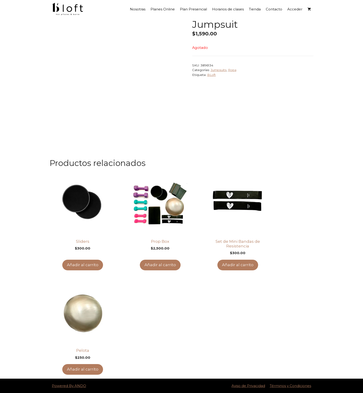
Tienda (255, 9)
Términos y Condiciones (290, 386)
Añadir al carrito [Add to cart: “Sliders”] (82, 264)
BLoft (211, 75)
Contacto (274, 9)
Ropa (232, 70)
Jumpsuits (218, 70)
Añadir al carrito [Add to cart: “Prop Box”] (160, 264)
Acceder (294, 9)
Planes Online (162, 9)
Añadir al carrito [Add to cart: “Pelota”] (82, 369)
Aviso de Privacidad (248, 386)
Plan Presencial (193, 9)
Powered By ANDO (69, 386)
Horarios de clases (228, 9)
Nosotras (137, 9)
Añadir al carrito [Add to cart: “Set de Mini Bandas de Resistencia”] (237, 264)
